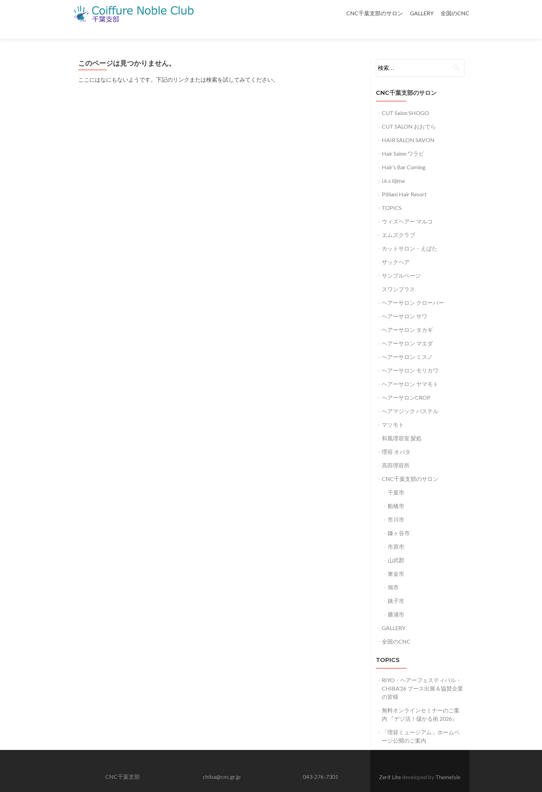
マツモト (393, 412)
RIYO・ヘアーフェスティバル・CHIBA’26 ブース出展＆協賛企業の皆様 (422, 676)
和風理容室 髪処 (402, 426)
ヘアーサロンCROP (406, 385)
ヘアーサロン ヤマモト (410, 371)
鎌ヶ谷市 (399, 520)
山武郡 (396, 548)
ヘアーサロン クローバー (413, 290)
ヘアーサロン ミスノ (407, 344)
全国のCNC (454, 13)
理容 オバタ (396, 439)
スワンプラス (398, 276)
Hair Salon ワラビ (403, 141)
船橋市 (396, 493)
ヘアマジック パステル (410, 398)
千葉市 (396, 480)
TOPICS (392, 195)
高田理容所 (396, 453)
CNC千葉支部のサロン (374, 13)
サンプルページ (401, 263)
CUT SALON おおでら (409, 114)
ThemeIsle (447, 764)
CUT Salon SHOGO (405, 100)
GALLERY (422, 13)
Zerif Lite (390, 764)
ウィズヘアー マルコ (407, 209)
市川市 (396, 507)
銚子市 (396, 588)
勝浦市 (396, 602)
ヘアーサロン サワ (404, 304)
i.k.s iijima (393, 168)
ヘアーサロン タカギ (407, 317)
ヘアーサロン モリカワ (410, 358)
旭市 (393, 575)
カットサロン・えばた (409, 236)
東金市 (396, 561)
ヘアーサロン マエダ (407, 331)
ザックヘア (396, 249)
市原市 (396, 534)
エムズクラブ (398, 222)
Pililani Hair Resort (404, 182)
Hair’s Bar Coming (404, 155)
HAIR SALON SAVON (408, 127)
